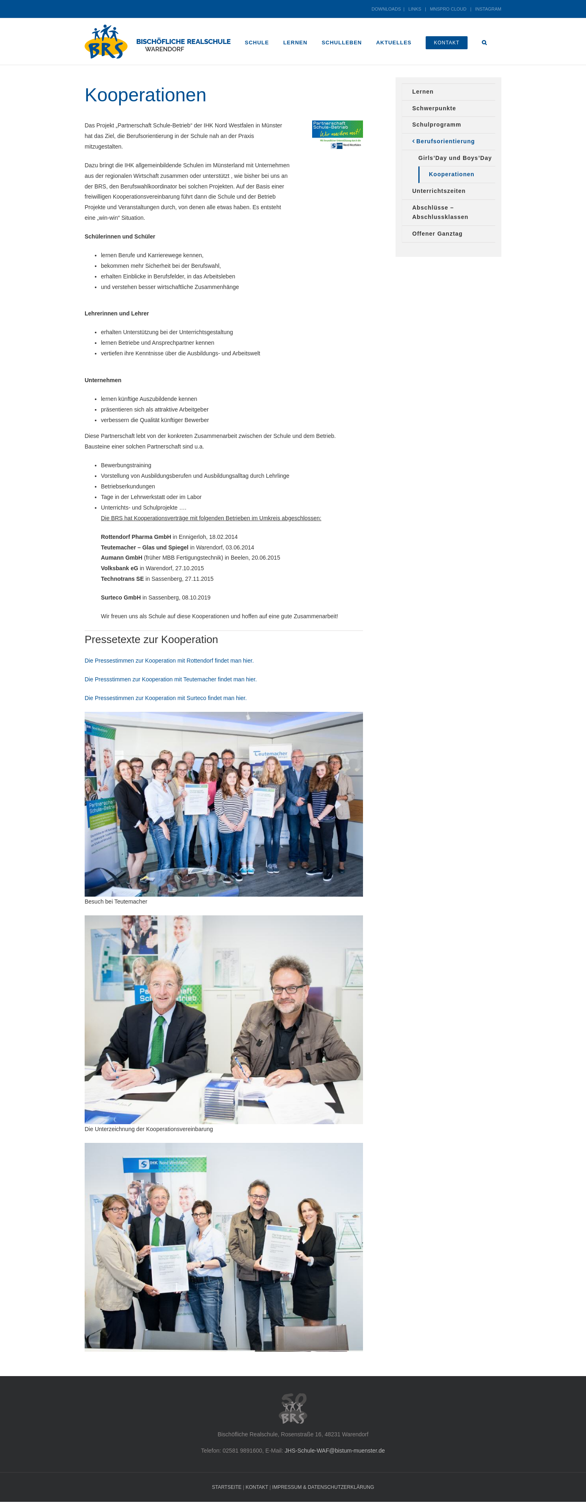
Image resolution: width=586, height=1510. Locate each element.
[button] (484, 41)
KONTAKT (256, 1487)
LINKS (414, 9)
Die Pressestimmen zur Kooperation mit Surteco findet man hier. (166, 698)
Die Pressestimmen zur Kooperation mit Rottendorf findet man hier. (169, 660)
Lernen (423, 91)
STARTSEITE (227, 1487)
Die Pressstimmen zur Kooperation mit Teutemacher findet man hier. (171, 679)
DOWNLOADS (386, 9)
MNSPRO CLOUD (448, 9)
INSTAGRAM (488, 9)
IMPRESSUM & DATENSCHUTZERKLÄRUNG (323, 1487)
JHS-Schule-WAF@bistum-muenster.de (335, 1450)
